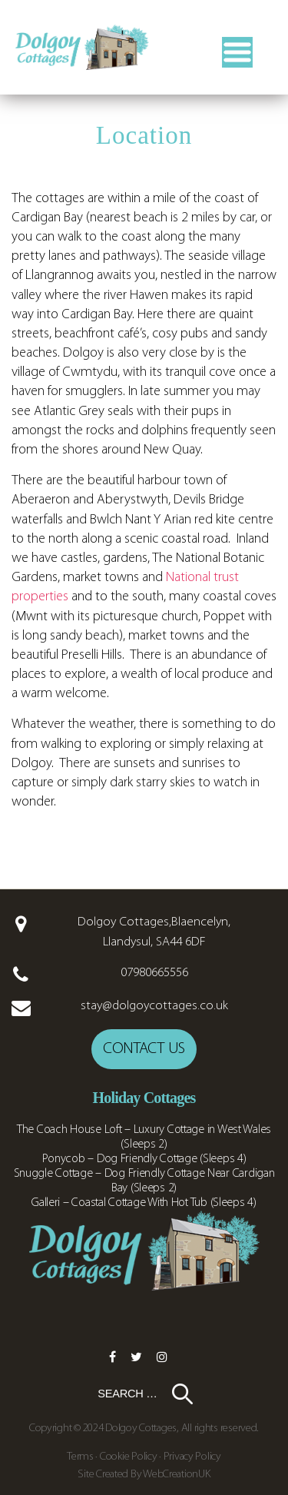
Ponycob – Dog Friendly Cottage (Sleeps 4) (144, 1159)
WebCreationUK (176, 1474)
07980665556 (154, 972)
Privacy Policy (192, 1457)
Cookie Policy (128, 1457)
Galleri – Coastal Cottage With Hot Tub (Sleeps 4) (144, 1203)
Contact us (144, 1049)
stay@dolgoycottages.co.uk (154, 1005)
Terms (81, 1457)
